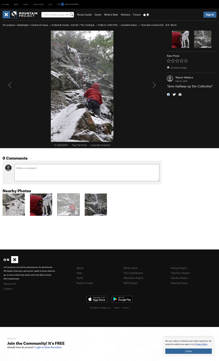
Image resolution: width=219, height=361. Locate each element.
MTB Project (131, 283)
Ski (50, 4)
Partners (125, 14)
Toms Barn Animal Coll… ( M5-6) (159, 25)
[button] (168, 94)
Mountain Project (133, 277)
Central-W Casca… (40, 25)
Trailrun (39, 4)
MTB (16, 4)
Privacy (125, 307)
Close (188, 351)
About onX (10, 283)
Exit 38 (74, 25)
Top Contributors (133, 272)
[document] (188, 346)
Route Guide (84, 14)
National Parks (179, 283)
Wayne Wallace (184, 77)
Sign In (210, 14)
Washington (23, 25)
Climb (6, 4)
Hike (26, 4)
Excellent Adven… (130, 25)
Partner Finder (84, 283)
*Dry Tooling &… (88, 25)
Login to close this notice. (48, 347)
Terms (116, 307)
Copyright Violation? (100, 145)
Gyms (98, 14)
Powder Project (179, 277)
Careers (8, 288)
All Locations (9, 25)
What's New (111, 14)
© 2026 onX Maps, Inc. (100, 307)
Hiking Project (179, 267)
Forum (137, 14)
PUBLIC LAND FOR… (108, 25)
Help (79, 272)
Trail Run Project (180, 272)
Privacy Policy (201, 344)
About (79, 267)
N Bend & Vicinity (60, 25)
